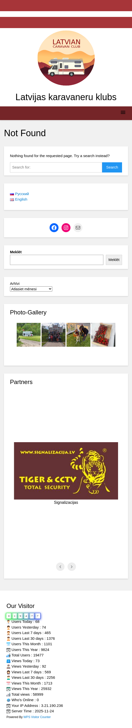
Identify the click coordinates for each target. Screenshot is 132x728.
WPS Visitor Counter (37, 717)
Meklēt (16, 252)
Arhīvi (14, 283)
